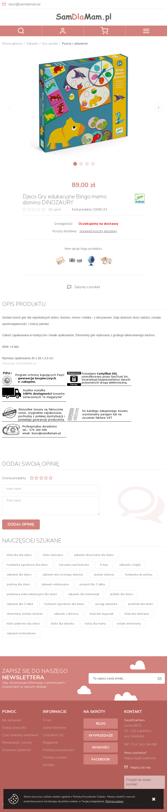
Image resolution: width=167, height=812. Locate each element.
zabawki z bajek (130, 565)
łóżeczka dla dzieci (19, 555)
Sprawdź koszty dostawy (98, 231)
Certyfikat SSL (53, 735)
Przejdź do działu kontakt (138, 782)
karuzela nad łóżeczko (74, 565)
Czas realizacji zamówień (20, 735)
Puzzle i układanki (75, 44)
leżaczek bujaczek (101, 614)
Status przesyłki (14, 727)
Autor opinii (13, 489)
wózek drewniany (129, 624)
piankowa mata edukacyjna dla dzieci (32, 594)
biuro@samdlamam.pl (24, 4)
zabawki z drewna (66, 614)
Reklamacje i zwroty (17, 742)
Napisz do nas (140, 767)
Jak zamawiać (12, 720)
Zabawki (32, 44)
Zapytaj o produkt (87, 287)
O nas (47, 720)
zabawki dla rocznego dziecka (62, 575)
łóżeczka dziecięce (137, 614)
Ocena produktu (14, 478)
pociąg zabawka (106, 604)
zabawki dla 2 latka (20, 604)
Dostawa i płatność (16, 750)
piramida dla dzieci (140, 604)
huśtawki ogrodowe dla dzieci (64, 604)
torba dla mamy (95, 624)
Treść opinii (13, 500)
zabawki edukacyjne (55, 584)
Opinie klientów (54, 727)
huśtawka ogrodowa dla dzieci (27, 565)
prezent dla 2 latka (92, 584)
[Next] (158, 107)
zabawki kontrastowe (21, 633)
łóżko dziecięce (53, 555)
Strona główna (12, 44)
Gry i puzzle (50, 44)
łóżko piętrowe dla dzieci (23, 624)
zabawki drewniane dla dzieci (94, 555)
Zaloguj (63, 31)
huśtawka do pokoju (138, 575)
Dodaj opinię (21, 524)
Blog (100, 723)
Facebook (100, 759)
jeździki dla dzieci (121, 594)
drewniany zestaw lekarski (25, 614)
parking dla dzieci (18, 584)
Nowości (100, 747)
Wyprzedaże (101, 735)
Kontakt (48, 765)
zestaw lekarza (104, 575)
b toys (104, 565)
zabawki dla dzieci (19, 575)
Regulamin (50, 742)
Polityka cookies (55, 757)
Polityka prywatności (58, 750)
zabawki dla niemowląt (83, 594)
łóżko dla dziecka (62, 624)
